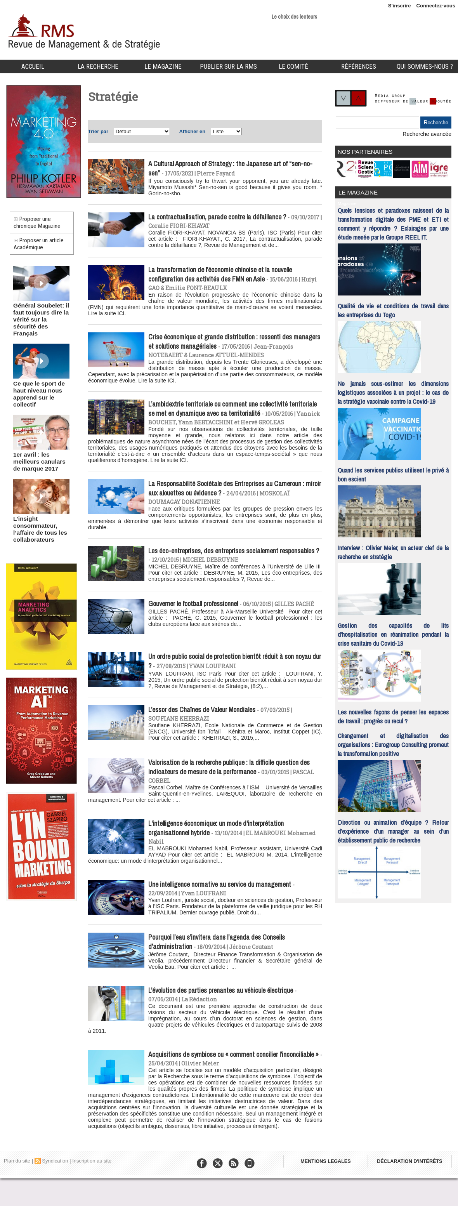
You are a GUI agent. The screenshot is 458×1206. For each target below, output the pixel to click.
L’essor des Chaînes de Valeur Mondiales (206, 729)
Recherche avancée (428, 134)
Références (358, 66)
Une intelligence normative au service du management (226, 907)
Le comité (293, 66)
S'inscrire (399, 6)
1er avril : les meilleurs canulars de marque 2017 (40, 445)
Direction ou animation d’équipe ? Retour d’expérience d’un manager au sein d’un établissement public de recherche (393, 828)
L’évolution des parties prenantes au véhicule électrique (227, 1015)
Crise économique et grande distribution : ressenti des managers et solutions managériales (225, 345)
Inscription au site (91, 1188)
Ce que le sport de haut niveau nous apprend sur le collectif (41, 385)
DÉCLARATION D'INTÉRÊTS (414, 1190)
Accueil (32, 66)
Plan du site (17, 1188)
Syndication (55, 1188)
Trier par (98, 131)
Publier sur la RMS (228, 66)
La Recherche (98, 66)
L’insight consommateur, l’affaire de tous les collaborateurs (36, 509)
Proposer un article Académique (41, 249)
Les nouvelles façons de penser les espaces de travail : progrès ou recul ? (393, 714)
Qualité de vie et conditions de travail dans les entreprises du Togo (393, 307)
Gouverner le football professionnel (198, 622)
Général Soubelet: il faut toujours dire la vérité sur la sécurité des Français (37, 321)
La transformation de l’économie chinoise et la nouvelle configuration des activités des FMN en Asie (226, 277)
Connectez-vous (435, 6)
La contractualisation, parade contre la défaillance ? (223, 219)
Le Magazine (163, 66)
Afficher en (192, 131)
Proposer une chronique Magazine (39, 224)
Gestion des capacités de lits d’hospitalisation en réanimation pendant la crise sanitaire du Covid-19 (393, 631)
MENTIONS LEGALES (327, 1190)
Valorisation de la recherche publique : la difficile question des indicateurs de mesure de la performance (229, 787)
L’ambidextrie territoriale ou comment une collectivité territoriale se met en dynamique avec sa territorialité (224, 414)
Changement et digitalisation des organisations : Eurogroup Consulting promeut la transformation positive (393, 741)
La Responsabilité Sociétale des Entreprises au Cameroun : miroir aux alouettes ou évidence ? (232, 503)
